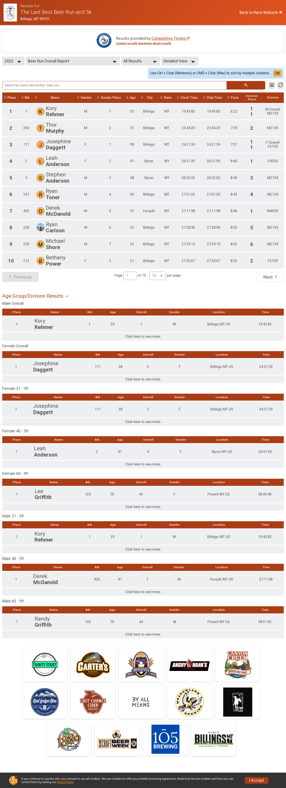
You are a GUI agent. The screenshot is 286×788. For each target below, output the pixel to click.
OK (277, 73)
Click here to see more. (143, 337)
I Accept (256, 780)
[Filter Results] (272, 85)
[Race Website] (12, 12)
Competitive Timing (168, 38)
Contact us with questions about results (143, 43)
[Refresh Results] (280, 85)
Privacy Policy (65, 782)
